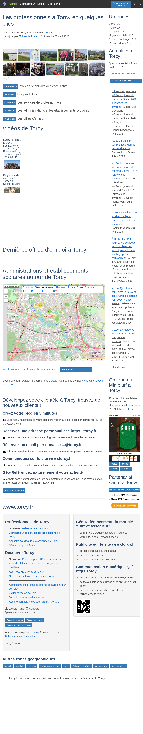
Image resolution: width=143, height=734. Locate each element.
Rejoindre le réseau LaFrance (19, 676)
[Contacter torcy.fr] (139, 4)
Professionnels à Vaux (81, 717)
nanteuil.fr (32, 717)
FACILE (114, 464)
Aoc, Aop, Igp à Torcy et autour (26, 623)
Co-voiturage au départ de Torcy (27, 631)
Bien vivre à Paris (118, 717)
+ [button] (6, 348)
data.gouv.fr (10, 436)
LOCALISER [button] (9, 111)
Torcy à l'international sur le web (27, 648)
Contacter (34, 660)
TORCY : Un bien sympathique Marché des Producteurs (123, 144)
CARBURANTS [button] (10, 86)
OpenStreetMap (79, 411)
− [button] (6, 352)
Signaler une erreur (34, 671)
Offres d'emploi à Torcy (22, 596)
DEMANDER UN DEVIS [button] (14, 542)
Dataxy (26, 432)
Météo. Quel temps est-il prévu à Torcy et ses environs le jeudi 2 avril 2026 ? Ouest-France (124, 296)
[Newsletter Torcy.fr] (134, 4)
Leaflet (69, 411)
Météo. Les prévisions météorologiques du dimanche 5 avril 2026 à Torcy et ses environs (124, 99)
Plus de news (119, 367)
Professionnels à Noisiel (49, 717)
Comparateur (27, 3)
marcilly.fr (19, 717)
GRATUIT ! (126, 469)
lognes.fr (7, 717)
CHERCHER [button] (9, 119)
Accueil (13, 3)
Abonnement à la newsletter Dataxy (34, 653)
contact (49, 32)
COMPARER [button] (9, 103)
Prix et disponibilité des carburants (41, 610)
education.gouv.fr (94, 432)
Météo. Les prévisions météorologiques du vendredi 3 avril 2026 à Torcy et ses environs (124, 171)
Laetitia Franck (30, 36)
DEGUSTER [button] (9, 95)
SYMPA (114, 469)
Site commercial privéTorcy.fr (121, 4)
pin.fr (66, 717)
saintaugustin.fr (101, 717)
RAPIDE (125, 464)
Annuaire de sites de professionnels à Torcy (33, 592)
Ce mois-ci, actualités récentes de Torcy (31, 627)
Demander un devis (15, 671)
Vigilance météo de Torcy (23, 644)
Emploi (41, 3)
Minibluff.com (126, 409)
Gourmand (54, 3)
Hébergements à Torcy (35, 579)
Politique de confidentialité (20, 687)
